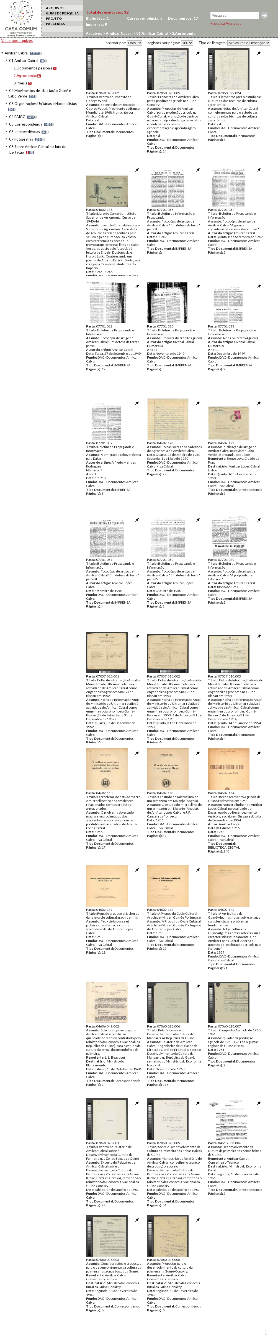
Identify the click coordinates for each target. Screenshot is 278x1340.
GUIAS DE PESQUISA (62, 13)
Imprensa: (96, 24)
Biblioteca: (97, 18)
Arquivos (94, 33)
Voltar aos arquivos (17, 40)
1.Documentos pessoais (33, 68)
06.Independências (24, 131)
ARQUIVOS (55, 8)
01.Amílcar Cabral (23, 60)
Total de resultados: (107, 12)
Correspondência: (145, 18)
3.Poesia (20, 83)
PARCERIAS (55, 24)
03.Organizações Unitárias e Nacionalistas (43, 103)
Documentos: (183, 18)
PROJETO (54, 18)
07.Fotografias (21, 139)
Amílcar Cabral (17, 53)
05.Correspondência (25, 124)
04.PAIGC (17, 116)
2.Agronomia (25, 75)
